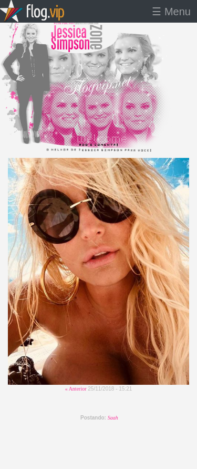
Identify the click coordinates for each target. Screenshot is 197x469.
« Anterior (76, 389)
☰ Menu (171, 11)
